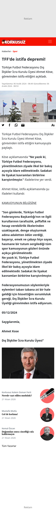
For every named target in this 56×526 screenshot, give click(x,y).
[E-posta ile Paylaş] (23, 125)
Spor (15, 51)
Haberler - (7, 51)
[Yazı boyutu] (53, 125)
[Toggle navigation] (50, 42)
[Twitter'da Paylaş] (3, 125)
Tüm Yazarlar (9, 446)
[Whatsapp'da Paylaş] (16, 125)
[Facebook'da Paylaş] (10, 125)
